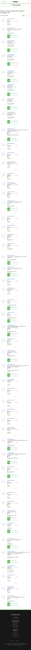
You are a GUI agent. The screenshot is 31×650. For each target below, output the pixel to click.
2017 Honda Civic (10, 439)
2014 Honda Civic (11, 523)
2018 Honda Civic (11, 18)
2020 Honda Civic (11, 200)
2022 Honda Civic (11, 161)
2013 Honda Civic (11, 28)
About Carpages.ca (15, 636)
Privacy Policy (10, 645)
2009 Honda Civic (11, 595)
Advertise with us (15, 622)
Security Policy (15, 645)
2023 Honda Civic (11, 173)
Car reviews (15, 617)
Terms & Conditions (20, 645)
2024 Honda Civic (11, 255)
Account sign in (15, 627)
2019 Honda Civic (10, 152)
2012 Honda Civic (10, 338)
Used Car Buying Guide (15, 618)
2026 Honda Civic (11, 40)
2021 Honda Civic (10, 143)
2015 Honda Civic (10, 243)
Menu (4, 1)
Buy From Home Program (15, 633)
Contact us (15, 631)
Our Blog (15, 632)
